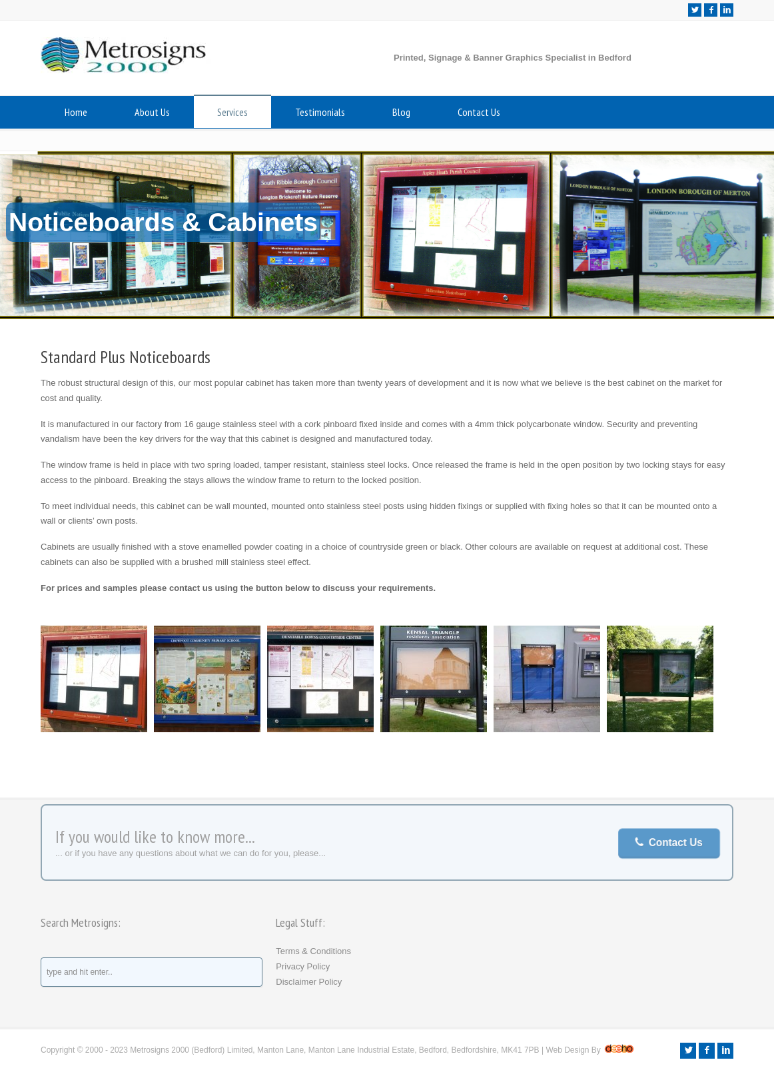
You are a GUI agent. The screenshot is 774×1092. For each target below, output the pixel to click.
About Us (152, 112)
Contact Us (479, 112)
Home (76, 112)
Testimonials (320, 112)
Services (232, 112)
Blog (401, 112)
